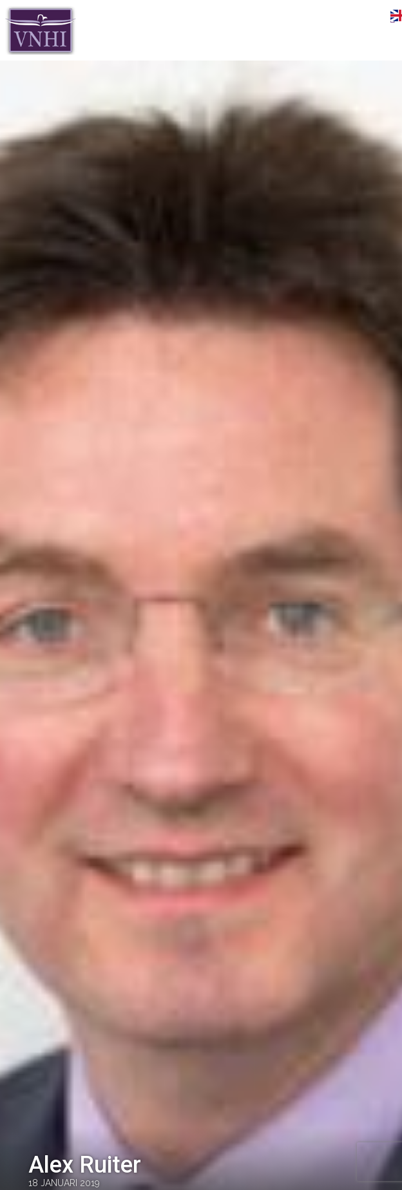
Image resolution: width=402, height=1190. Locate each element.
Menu (373, 17)
